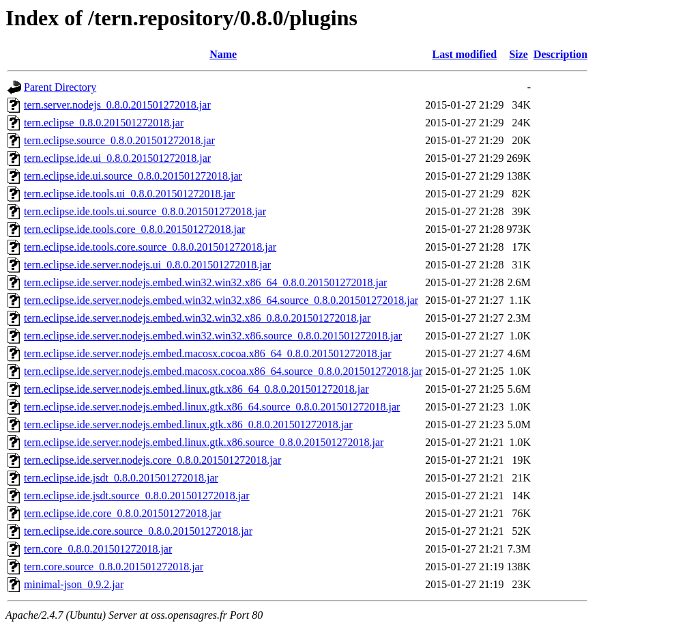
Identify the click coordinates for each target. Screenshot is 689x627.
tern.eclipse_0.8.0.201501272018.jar (104, 122)
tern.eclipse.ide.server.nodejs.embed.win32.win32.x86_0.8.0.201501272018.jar (197, 318)
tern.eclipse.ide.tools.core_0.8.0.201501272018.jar (134, 229)
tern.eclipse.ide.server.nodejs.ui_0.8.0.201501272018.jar (147, 264)
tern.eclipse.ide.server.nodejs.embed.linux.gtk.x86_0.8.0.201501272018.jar (188, 424)
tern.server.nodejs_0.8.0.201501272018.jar (117, 105)
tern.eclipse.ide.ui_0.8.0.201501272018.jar (117, 158)
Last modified (465, 54)
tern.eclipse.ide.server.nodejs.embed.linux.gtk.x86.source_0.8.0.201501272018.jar (203, 442)
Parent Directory (60, 87)
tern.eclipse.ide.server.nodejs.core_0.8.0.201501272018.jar (152, 460)
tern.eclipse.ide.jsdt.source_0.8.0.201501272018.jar (137, 495)
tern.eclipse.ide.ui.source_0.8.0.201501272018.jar (133, 176)
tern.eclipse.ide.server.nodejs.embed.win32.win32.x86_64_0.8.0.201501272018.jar (205, 282)
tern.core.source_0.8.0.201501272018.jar (113, 566)
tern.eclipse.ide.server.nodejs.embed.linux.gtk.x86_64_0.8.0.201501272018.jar (196, 389)
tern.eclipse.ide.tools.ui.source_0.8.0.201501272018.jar (145, 211)
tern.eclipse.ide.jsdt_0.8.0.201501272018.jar (121, 478)
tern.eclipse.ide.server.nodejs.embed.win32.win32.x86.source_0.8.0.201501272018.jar (213, 336)
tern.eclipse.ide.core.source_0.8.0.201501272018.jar (138, 531)
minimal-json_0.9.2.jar (73, 584)
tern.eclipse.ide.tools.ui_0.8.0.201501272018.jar (129, 193)
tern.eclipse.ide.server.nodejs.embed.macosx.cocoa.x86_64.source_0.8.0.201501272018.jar (223, 371)
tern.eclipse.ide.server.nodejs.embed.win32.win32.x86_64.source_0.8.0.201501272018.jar (221, 300)
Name (223, 54)
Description (560, 54)
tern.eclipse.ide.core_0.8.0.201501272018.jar (122, 513)
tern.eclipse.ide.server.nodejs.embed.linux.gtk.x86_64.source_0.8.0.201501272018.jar (212, 407)
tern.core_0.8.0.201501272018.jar (98, 549)
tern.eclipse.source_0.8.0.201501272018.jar (119, 140)
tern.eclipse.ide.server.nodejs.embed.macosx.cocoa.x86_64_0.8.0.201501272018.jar (208, 353)
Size (518, 54)
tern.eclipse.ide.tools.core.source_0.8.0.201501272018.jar (150, 247)
